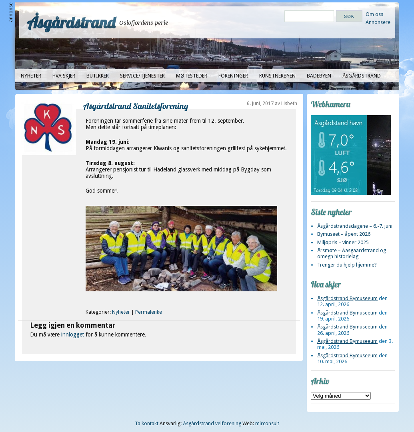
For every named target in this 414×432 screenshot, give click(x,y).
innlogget (72, 334)
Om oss (374, 14)
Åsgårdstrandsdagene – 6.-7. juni (354, 226)
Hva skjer (63, 76)
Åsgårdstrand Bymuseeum (347, 298)
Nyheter (31, 76)
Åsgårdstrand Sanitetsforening (135, 105)
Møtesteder (191, 76)
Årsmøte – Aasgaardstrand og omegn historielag (351, 253)
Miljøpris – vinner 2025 (343, 242)
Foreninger (233, 76)
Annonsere (378, 22)
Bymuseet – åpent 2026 (343, 234)
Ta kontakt (146, 423)
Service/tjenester (142, 76)
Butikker (97, 76)
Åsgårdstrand (71, 22)
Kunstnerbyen (277, 76)
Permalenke (148, 312)
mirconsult (267, 423)
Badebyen (319, 76)
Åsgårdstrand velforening (212, 423)
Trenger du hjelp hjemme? (347, 265)
